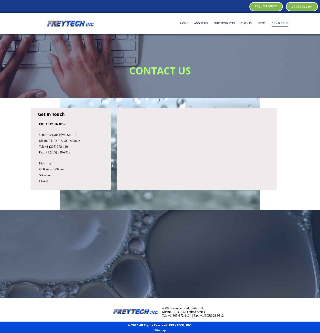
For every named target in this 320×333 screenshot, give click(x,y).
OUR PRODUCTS (224, 23)
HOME (184, 23)
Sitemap (160, 330)
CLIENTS (246, 23)
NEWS (262, 23)
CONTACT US (280, 23)
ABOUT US (201, 23)
